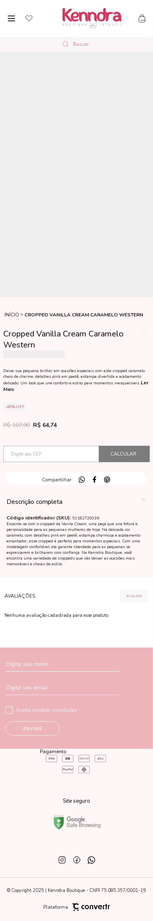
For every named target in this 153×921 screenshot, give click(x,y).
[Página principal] (91, 18)
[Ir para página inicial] (11, 315)
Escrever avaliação (134, 596)
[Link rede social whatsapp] (91, 860)
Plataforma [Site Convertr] (76, 907)
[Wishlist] (28, 18)
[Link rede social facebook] (77, 860)
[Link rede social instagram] (62, 860)
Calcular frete (124, 454)
